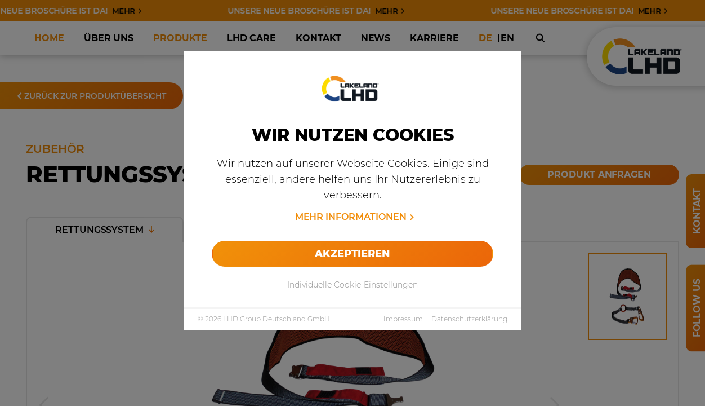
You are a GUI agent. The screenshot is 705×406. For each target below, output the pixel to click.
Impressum (403, 319)
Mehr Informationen (351, 216)
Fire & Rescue (132, 45)
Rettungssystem (104, 229)
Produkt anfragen (599, 174)
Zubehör (192, 45)
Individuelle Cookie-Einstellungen (352, 285)
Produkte (71, 45)
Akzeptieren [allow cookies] (352, 254)
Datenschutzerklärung (469, 319)
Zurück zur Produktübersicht (91, 96)
